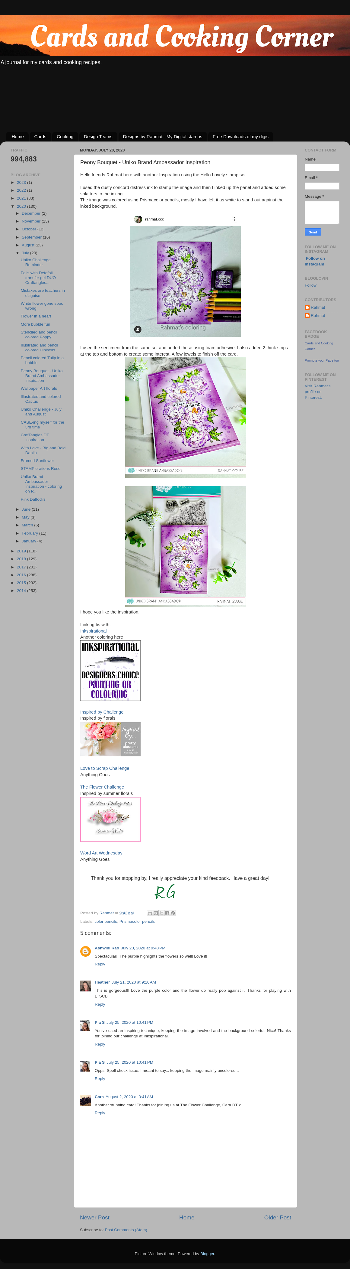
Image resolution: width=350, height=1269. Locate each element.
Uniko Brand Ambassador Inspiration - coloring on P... (41, 484)
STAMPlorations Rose (41, 468)
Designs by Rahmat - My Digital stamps (162, 136)
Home (18, 136)
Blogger (207, 1253)
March (28, 525)
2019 (22, 551)
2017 (22, 567)
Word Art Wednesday (101, 853)
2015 (22, 583)
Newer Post (95, 1217)
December (32, 213)
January (29, 541)
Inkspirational (93, 631)
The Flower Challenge (102, 787)
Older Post (277, 1217)
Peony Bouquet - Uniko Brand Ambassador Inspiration (42, 376)
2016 (22, 575)
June (27, 509)
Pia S (100, 1022)
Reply (100, 964)
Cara (99, 1097)
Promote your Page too (322, 360)
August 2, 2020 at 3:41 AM (129, 1097)
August (29, 245)
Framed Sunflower (37, 460)
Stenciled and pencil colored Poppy (39, 334)
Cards (40, 136)
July (26, 253)
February (30, 533)
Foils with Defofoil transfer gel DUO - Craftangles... (40, 278)
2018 (22, 559)
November (32, 221)
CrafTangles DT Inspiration (35, 437)
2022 (22, 190)
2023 (22, 182)
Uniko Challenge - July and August (41, 411)
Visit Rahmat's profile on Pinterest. (318, 392)
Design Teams (98, 136)
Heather (102, 982)
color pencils (105, 921)
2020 (22, 206)
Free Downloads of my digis (241, 136)
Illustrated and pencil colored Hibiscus (39, 347)
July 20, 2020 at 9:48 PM (143, 948)
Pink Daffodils (33, 499)
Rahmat (318, 307)
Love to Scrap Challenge (104, 768)
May (26, 517)
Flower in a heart (36, 316)
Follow (311, 285)
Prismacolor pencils (137, 921)
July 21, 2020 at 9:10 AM (134, 982)
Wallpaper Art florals (39, 388)
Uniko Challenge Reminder (36, 262)
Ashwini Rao (107, 948)
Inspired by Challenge (102, 712)
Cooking (65, 136)
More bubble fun (35, 324)
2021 (22, 198)
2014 (22, 590)
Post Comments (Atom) (126, 1230)
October (29, 229)
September (32, 237)
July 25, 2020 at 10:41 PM (130, 1022)
